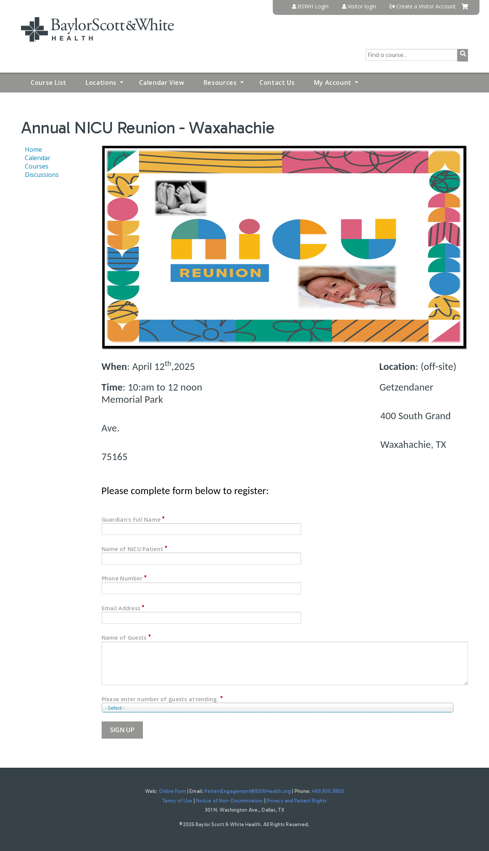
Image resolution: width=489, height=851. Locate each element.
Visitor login (362, 6)
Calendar (37, 158)
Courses (37, 166)
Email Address (121, 608)
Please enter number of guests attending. (160, 699)
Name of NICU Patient (133, 549)
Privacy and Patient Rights (297, 801)
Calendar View (161, 82)
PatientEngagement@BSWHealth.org (247, 791)
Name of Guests (124, 637)
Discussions (42, 174)
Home (33, 149)
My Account (332, 82)
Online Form (172, 791)
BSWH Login (313, 6)
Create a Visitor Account (426, 6)
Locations (101, 82)
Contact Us (277, 82)
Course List (48, 82)
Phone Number (122, 578)
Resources (220, 82)
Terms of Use (177, 801)
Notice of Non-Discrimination (229, 801)
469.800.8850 (328, 791)
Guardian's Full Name (131, 519)
